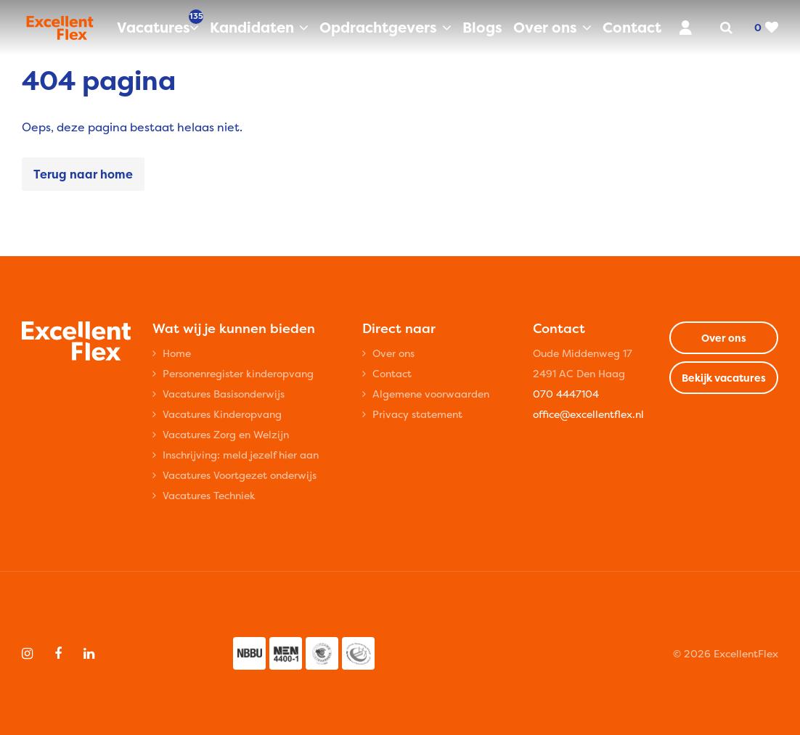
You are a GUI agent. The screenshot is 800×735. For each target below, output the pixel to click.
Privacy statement (417, 414)
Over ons (545, 27)
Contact (632, 27)
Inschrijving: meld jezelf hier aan (241, 454)
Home (177, 353)
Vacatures (158, 27)
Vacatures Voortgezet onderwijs (240, 475)
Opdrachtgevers (378, 27)
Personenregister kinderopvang (238, 373)
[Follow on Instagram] (27, 653)
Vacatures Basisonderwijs (224, 394)
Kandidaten (252, 27)
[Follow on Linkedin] (88, 653)
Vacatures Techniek (209, 495)
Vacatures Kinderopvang (222, 414)
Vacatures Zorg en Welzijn (226, 434)
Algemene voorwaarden (430, 394)
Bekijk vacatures (724, 378)
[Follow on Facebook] (58, 653)
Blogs (482, 27)
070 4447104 (566, 394)
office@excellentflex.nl (588, 414)
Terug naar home (83, 174)
